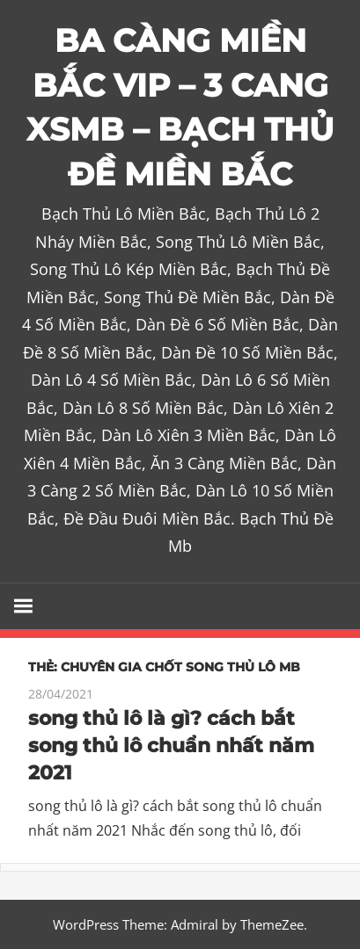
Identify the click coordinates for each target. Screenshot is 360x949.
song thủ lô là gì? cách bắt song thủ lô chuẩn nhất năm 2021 (171, 745)
